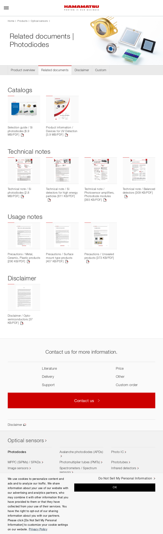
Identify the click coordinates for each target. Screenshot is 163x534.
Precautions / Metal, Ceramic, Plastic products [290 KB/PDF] (24, 258)
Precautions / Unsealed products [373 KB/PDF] (99, 256)
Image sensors (18, 468)
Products (22, 21)
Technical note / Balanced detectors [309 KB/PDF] (139, 191)
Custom (100, 70)
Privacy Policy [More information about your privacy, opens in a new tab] (38, 529)
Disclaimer (82, 70)
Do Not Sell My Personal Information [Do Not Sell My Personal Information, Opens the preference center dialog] (125, 478)
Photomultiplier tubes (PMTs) (80, 462)
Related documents (55, 70)
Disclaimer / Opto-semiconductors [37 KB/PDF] (20, 319)
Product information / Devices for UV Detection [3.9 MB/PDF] (62, 131)
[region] (81, 503)
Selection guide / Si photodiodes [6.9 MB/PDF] (20, 131)
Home (11, 21)
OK (115, 487)
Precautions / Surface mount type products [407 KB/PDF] (59, 258)
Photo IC (117, 452)
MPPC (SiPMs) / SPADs (24, 462)
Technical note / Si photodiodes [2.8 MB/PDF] (19, 193)
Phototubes (119, 462)
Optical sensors (39, 21)
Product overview (23, 70)
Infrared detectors (123, 468)
